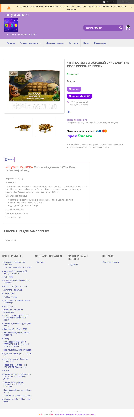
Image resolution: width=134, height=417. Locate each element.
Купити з (81, 96)
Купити (75, 89)
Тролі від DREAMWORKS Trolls (17, 396)
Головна (11, 43)
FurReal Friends (10, 297)
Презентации (100, 43)
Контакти (73, 43)
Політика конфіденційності (85, 414)
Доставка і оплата (54, 43)
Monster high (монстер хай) (15, 286)
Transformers (9, 293)
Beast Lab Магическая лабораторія (13, 311)
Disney (6, 338)
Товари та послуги (29, 43)
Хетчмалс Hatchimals (12, 290)
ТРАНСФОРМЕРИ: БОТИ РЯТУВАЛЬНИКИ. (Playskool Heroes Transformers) (16, 344)
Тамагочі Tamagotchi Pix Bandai (17, 268)
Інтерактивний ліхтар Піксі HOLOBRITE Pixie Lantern (15, 366)
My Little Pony (9, 306)
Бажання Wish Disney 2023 (15, 329)
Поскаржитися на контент (64, 414)
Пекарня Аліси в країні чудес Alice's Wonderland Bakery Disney (16, 317)
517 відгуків (111, 2)
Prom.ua (80, 412)
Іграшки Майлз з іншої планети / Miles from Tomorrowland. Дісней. (17, 376)
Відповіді (74, 265)
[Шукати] (120, 28)
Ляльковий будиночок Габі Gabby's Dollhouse (15, 272)
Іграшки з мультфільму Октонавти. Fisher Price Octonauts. (13, 384)
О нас (86, 43)
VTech (6, 371)
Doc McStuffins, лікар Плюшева (17, 350)
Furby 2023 (8, 277)
